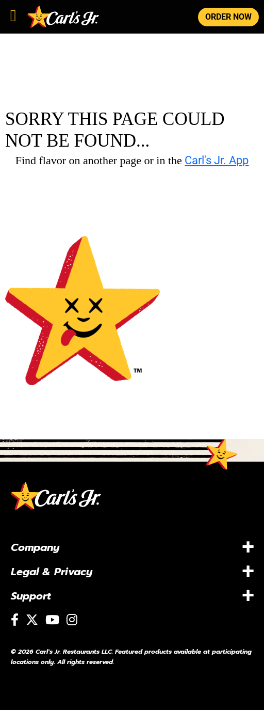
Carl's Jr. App (217, 160)
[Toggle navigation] (13, 13)
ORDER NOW (228, 17)
